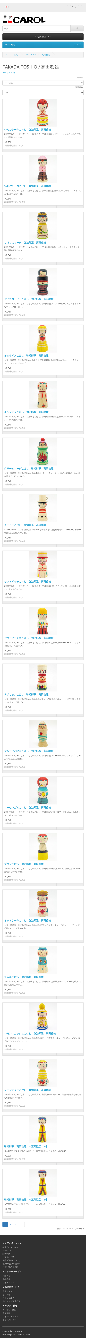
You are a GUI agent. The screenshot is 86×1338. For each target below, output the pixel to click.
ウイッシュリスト (10, 1316)
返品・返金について (11, 1260)
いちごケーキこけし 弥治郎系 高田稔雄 (27, 129)
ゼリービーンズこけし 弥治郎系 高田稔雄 (28, 637)
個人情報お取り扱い (11, 1263)
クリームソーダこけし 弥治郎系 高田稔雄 (28, 468)
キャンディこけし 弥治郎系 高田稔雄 (26, 412)
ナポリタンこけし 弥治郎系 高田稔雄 (26, 694)
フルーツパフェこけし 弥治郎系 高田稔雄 (28, 750)
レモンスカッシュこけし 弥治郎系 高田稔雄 (30, 1033)
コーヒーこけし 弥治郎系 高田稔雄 (25, 525)
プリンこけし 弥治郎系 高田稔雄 (23, 863)
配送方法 (6, 1253)
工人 (16, 54)
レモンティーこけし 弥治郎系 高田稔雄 (27, 1089)
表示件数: (79, 87)
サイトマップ (8, 1282)
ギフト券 (6, 1294)
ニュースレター (9, 1319)
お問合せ (6, 1276)
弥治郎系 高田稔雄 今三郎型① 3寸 (25, 1146)
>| (21, 1224)
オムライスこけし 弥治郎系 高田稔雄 (26, 355)
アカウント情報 (9, 1310)
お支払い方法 (8, 1257)
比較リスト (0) (8, 72)
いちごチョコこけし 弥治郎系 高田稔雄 (27, 186)
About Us (6, 1250)
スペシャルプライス (11, 1301)
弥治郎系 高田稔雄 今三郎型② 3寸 (25, 1199)
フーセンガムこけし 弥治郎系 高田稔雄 (27, 807)
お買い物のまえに (10, 1267)
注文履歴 (6, 1313)
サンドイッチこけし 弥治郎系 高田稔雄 (27, 581)
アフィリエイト (9, 1297)
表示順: (80, 77)
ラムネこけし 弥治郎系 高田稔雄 (23, 976)
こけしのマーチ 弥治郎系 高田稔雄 (25, 242)
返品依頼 (6, 1279)
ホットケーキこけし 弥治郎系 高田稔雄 (27, 920)
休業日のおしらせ (10, 1247)
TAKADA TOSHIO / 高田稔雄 (37, 54)
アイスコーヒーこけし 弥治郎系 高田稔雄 (28, 299)
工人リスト (7, 1291)
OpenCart (18, 1331)
